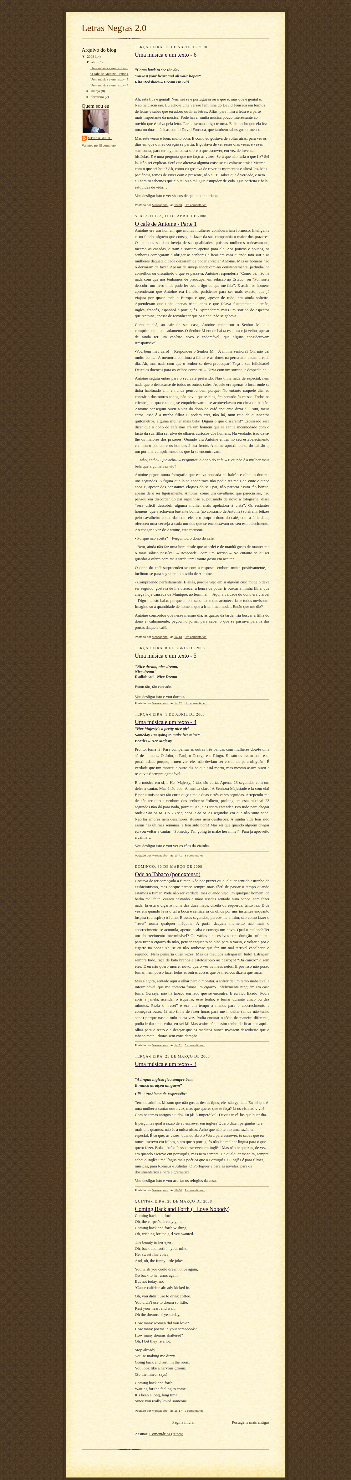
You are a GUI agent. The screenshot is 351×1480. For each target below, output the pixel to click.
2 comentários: (195, 1190)
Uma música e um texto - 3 (165, 1064)
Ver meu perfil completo (99, 145)
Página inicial (183, 1422)
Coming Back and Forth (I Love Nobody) (182, 1209)
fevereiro (98, 97)
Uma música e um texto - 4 (109, 85)
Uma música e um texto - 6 (109, 68)
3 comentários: (195, 855)
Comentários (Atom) (166, 1433)
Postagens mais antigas (250, 1422)
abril (95, 62)
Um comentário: (196, 205)
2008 (91, 56)
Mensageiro (100, 138)
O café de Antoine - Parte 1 (109, 73)
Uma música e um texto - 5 (109, 79)
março (96, 91)
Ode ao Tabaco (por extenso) (167, 874)
